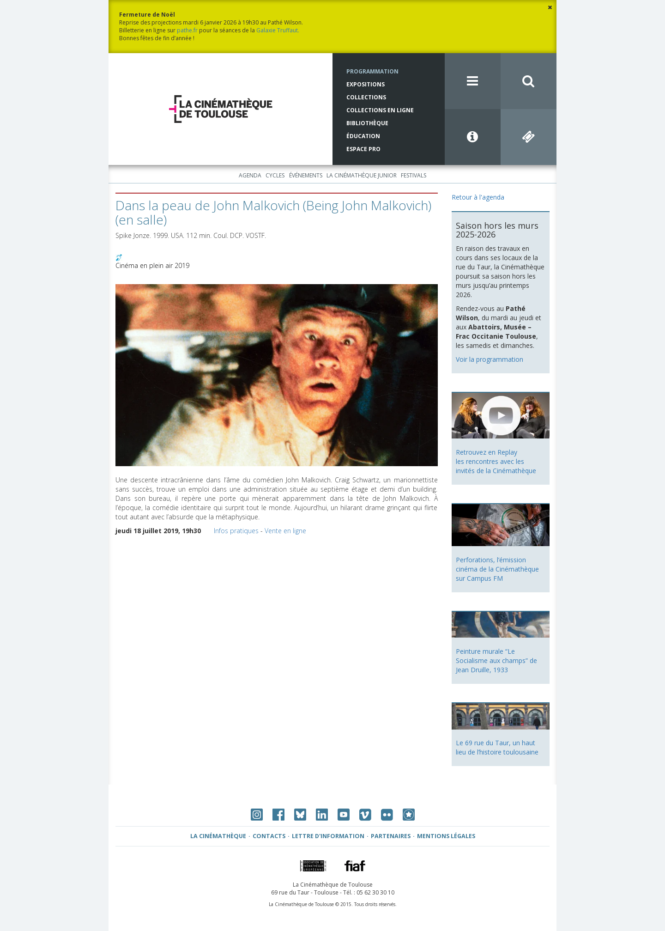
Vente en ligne (285, 530)
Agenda (250, 175)
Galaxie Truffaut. (277, 30)
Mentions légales (446, 836)
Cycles (275, 175)
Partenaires (391, 836)
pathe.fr (187, 30)
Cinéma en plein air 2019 (152, 265)
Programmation (372, 71)
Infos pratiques (236, 530)
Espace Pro (363, 149)
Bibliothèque (367, 123)
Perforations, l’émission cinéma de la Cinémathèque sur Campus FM (497, 569)
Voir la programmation (489, 359)
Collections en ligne (380, 110)
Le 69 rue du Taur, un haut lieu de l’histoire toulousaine (497, 747)
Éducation (363, 136)
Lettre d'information (328, 836)
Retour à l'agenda (478, 197)
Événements (305, 175)
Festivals (413, 175)
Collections (366, 97)
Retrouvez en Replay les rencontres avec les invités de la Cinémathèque (496, 461)
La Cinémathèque (218, 836)
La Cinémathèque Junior (361, 175)
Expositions (365, 84)
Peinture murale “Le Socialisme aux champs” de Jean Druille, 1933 (496, 660)
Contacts (269, 836)
